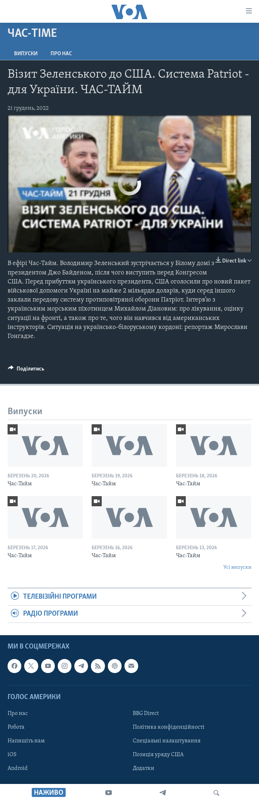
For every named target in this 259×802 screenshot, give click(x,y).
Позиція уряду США (158, 755)
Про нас (61, 54)
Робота (16, 727)
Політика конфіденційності (169, 727)
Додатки (143, 768)
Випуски (26, 54)
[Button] (26, 370)
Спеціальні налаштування (167, 741)
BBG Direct (146, 713)
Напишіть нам (26, 741)
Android (18, 768)
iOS (12, 755)
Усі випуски (237, 567)
